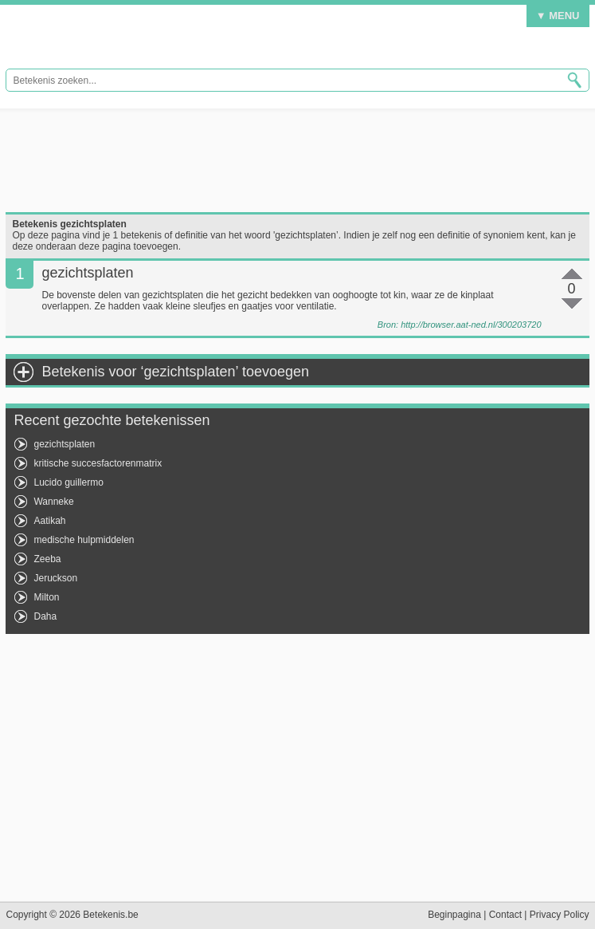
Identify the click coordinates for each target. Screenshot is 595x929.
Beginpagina (454, 914)
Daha (45, 616)
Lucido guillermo (68, 482)
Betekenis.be (111, 40)
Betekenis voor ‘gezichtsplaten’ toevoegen (175, 372)
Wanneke (53, 501)
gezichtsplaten (64, 444)
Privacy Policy (559, 914)
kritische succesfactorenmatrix (97, 463)
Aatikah (49, 520)
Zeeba (47, 559)
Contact (505, 914)
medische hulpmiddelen (83, 539)
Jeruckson (55, 578)
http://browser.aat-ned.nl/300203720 (471, 324)
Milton (46, 597)
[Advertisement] (297, 160)
